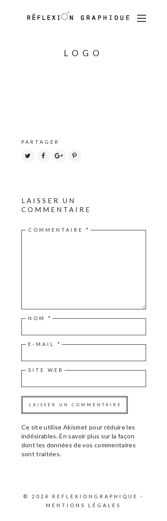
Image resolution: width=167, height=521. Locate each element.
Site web (46, 369)
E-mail (44, 344)
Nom (40, 318)
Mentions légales (83, 505)
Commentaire (59, 229)
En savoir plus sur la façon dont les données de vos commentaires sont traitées (78, 445)
